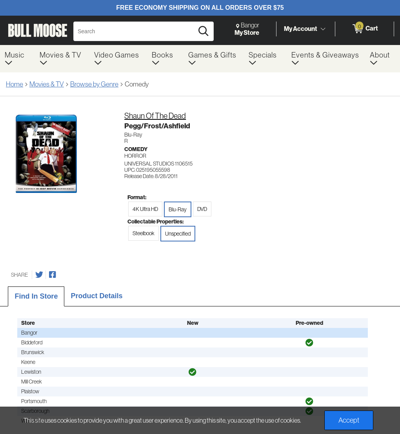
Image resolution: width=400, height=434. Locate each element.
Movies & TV (46, 84)
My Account (300, 28)
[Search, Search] (135, 31)
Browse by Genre (94, 84)
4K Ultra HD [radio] (145, 209)
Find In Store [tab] (36, 296)
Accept (348, 420)
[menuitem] (17, 58)
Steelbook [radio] (144, 233)
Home (14, 84)
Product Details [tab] (96, 296)
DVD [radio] (202, 209)
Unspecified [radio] (178, 234)
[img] (309, 343)
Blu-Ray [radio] (178, 209)
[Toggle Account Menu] (322, 29)
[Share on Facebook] (52, 275)
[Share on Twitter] (39, 275)
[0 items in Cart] (364, 29)
